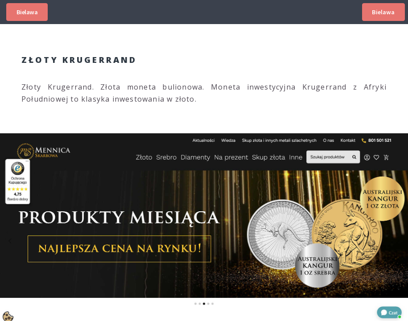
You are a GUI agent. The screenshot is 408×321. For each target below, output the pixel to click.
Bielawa (27, 12)
